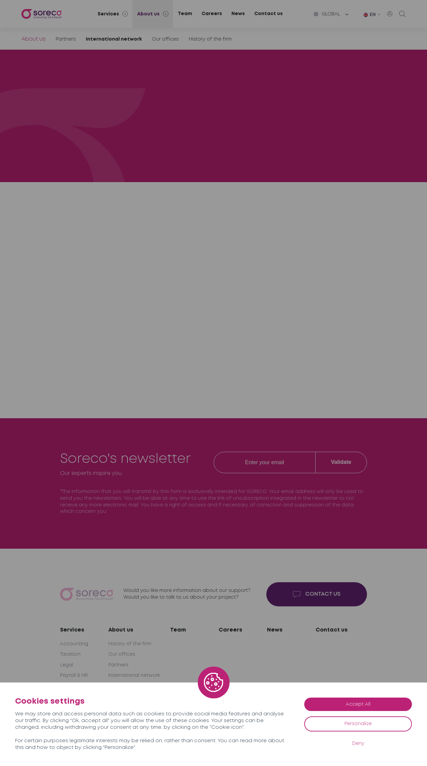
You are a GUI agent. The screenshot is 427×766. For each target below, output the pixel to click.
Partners (66, 39)
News (238, 14)
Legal (66, 665)
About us (33, 39)
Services (72, 630)
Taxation (70, 654)
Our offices (165, 39)
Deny (358, 744)
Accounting (74, 644)
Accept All (358, 704)
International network (114, 39)
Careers (212, 14)
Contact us (268, 14)
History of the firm (210, 39)
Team (185, 14)
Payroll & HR (74, 675)
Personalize (358, 724)
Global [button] (327, 14)
